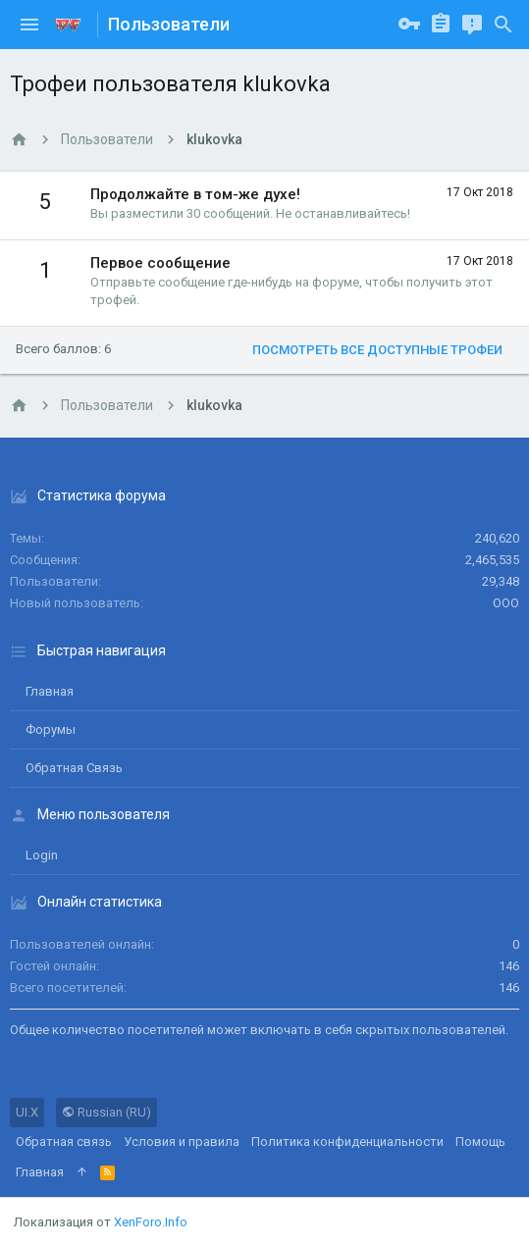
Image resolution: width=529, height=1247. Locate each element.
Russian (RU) (106, 1112)
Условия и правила (181, 1141)
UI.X (27, 1112)
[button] (29, 24)
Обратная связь (74, 767)
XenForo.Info (150, 1222)
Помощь (480, 1141)
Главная (50, 691)
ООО (506, 603)
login (42, 855)
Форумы (51, 729)
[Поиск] (503, 24)
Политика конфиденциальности (347, 1141)
